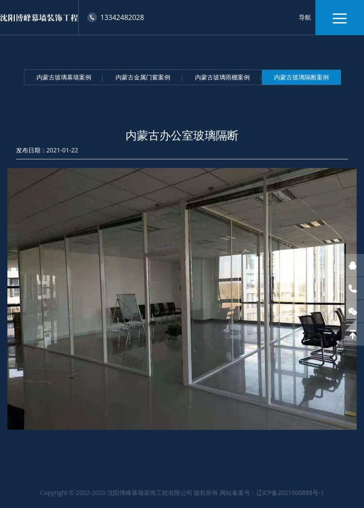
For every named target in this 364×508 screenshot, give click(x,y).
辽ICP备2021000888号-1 (290, 492)
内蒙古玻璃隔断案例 (301, 77)
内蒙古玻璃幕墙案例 (63, 77)
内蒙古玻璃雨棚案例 (222, 77)
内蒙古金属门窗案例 (143, 77)
